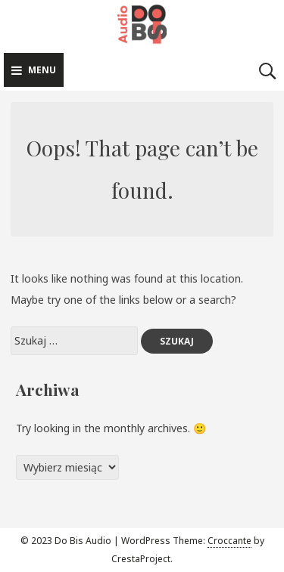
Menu (33, 69)
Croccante (229, 540)
